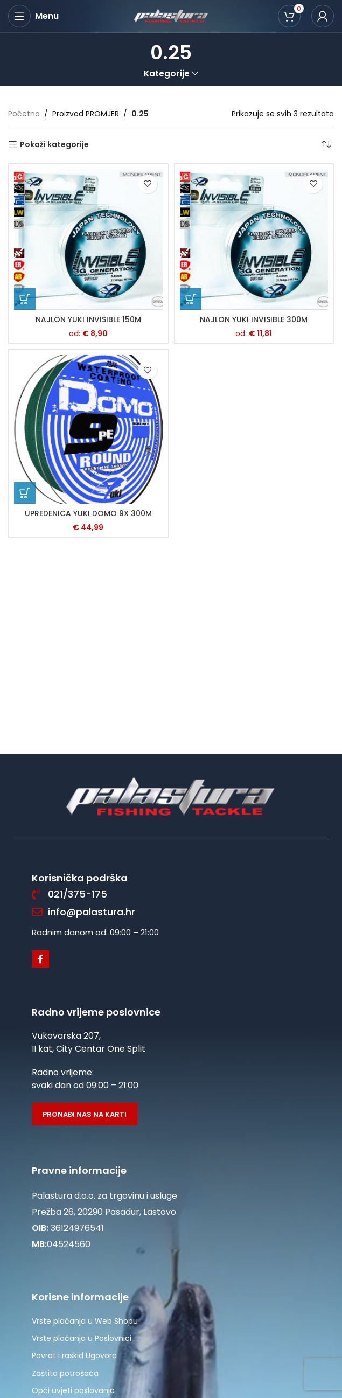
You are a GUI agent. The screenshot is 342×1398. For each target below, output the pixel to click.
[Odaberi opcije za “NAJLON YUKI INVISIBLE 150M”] (25, 299)
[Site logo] (171, 15)
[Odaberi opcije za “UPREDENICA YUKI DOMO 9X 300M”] (25, 493)
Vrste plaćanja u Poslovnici (81, 1338)
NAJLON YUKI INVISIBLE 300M (254, 319)
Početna (24, 113)
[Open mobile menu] (33, 16)
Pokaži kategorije (54, 144)
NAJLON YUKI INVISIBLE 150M (88, 319)
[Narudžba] (326, 144)
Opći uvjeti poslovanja (73, 1390)
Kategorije (167, 73)
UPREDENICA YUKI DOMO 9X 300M (88, 513)
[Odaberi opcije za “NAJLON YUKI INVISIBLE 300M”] (190, 299)
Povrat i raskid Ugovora (74, 1355)
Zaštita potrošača (65, 1373)
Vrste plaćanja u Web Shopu (85, 1321)
